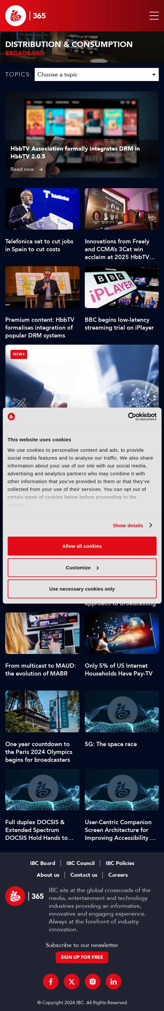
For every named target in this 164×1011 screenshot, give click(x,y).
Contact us (83, 875)
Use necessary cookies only (82, 589)
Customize (82, 567)
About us (48, 875)
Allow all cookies (82, 546)
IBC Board (42, 863)
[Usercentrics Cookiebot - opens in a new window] (127, 416)
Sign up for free (82, 957)
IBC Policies (120, 863)
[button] (153, 16)
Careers (118, 875)
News (19, 354)
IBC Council (80, 863)
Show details (128, 525)
